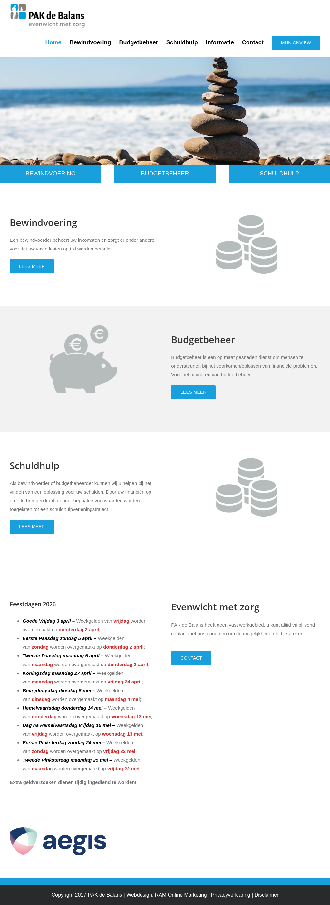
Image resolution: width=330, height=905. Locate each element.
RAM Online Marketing (181, 895)
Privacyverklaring (230, 895)
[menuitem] (57, 42)
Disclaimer (267, 895)
